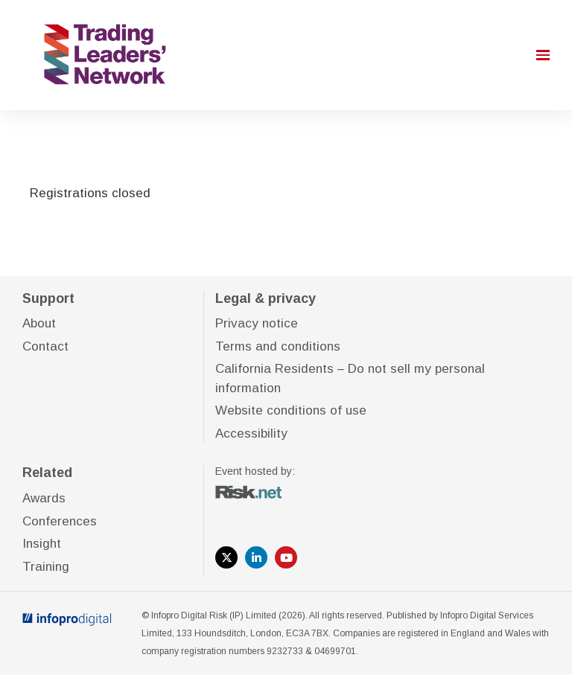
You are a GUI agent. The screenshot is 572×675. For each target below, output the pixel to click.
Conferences (59, 521)
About (39, 323)
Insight (41, 544)
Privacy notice (256, 323)
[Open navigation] (543, 55)
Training (45, 567)
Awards (44, 498)
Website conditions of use (290, 410)
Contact (45, 346)
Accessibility (251, 433)
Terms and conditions (277, 346)
